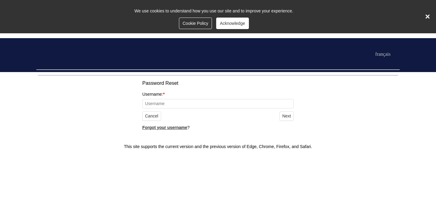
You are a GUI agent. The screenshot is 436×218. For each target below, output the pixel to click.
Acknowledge (232, 23)
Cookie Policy (195, 23)
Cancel (151, 116)
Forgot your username (164, 127)
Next (286, 116)
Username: (218, 100)
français (383, 54)
